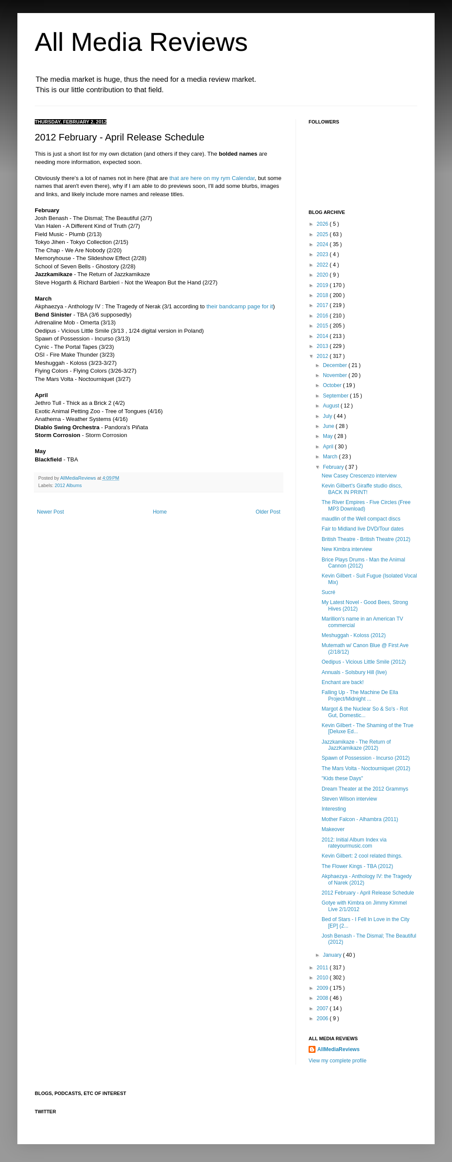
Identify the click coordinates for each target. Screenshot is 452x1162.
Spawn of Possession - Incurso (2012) (366, 758)
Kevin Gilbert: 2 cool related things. (362, 856)
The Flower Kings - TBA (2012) (357, 866)
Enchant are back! (343, 682)
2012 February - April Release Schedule (368, 893)
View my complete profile (337, 1061)
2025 (323, 234)
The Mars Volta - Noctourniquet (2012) (366, 768)
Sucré (328, 592)
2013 (323, 346)
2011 (323, 968)
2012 (323, 356)
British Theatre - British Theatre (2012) (366, 539)
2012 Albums (68, 485)
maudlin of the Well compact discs (361, 519)
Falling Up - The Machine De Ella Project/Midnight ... (360, 695)
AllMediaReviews (78, 478)
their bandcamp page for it (239, 306)
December (336, 365)
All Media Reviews (141, 42)
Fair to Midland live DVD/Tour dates (363, 529)
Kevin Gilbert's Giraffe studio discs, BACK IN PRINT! (362, 489)
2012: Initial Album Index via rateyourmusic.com (354, 843)
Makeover (333, 829)
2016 (323, 316)
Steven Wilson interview (349, 799)
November (336, 375)
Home (160, 512)
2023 (323, 254)
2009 (323, 988)
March (331, 457)
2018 (323, 295)
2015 (323, 326)
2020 (323, 275)
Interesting (334, 809)
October (333, 385)
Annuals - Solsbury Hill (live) (354, 672)
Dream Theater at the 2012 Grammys (365, 789)
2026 (323, 224)
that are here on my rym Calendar (212, 178)
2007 (323, 1008)
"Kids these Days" (342, 778)
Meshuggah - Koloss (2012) (354, 635)
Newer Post (50, 512)
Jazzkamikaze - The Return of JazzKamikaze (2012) (356, 745)
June (329, 426)
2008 (323, 998)
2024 (323, 244)
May (328, 436)
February (334, 467)
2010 (323, 978)
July (328, 416)
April (329, 447)
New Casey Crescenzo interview (359, 476)
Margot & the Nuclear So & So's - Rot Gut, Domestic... (365, 712)
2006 (323, 1018)
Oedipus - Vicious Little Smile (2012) (364, 662)
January (333, 955)
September (336, 396)
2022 (323, 265)
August (332, 406)
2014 (323, 336)
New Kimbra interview (347, 549)
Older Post (268, 512)
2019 (323, 285)
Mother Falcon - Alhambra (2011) (360, 819)
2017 (323, 305)
